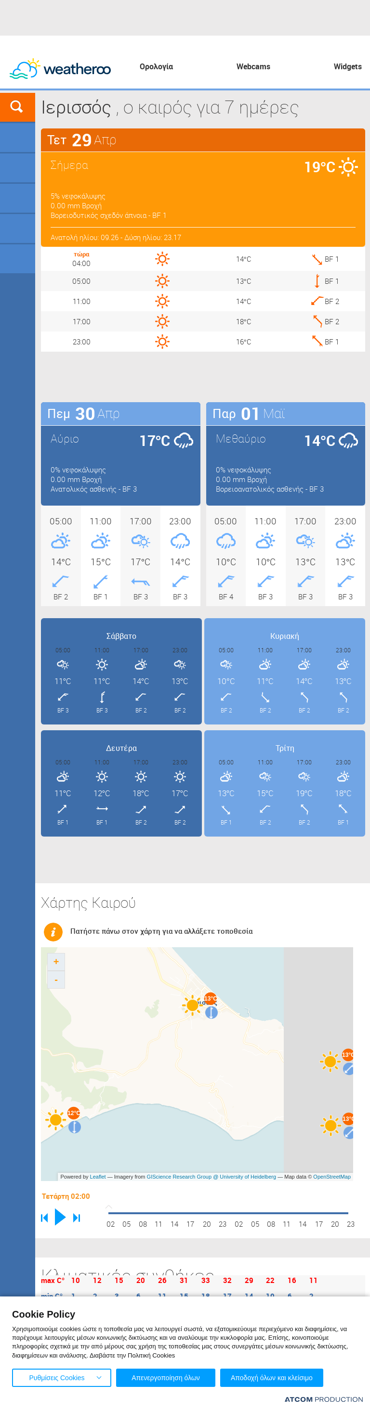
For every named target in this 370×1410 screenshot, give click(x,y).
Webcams (253, 66)
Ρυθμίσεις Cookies (56, 1378)
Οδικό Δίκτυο (17, 258)
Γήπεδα (17, 167)
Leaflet (98, 1177)
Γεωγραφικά (17, 137)
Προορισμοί (17, 198)
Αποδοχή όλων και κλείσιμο (272, 1378)
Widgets (348, 66)
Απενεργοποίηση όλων (166, 1378)
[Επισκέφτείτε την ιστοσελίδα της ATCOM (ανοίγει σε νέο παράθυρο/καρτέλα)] (324, 1399)
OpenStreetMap (332, 1177)
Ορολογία (156, 66)
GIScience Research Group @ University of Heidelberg (212, 1177)
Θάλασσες (17, 228)
